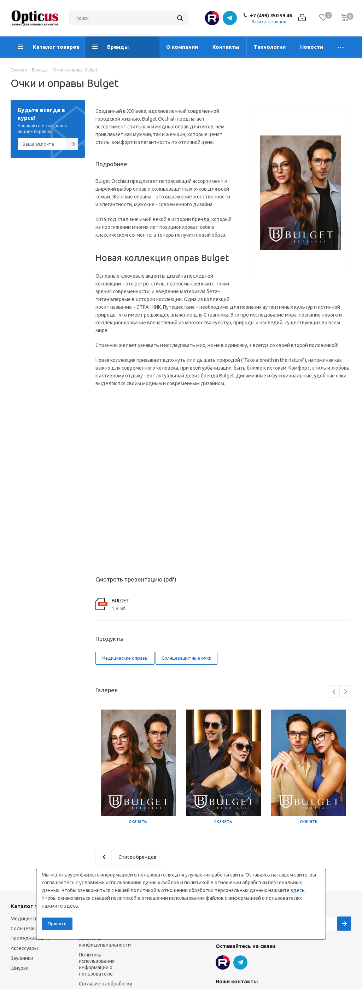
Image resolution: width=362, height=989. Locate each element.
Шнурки (20, 968)
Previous (334, 692)
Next (345, 692)
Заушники (22, 958)
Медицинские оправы (124, 657)
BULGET (120, 600)
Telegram (230, 18)
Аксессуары (24, 948)
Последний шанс (30, 938)
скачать (138, 821)
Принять (57, 923)
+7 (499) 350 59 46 (271, 15)
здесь (298, 890)
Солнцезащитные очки (186, 657)
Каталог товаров (34, 906)
